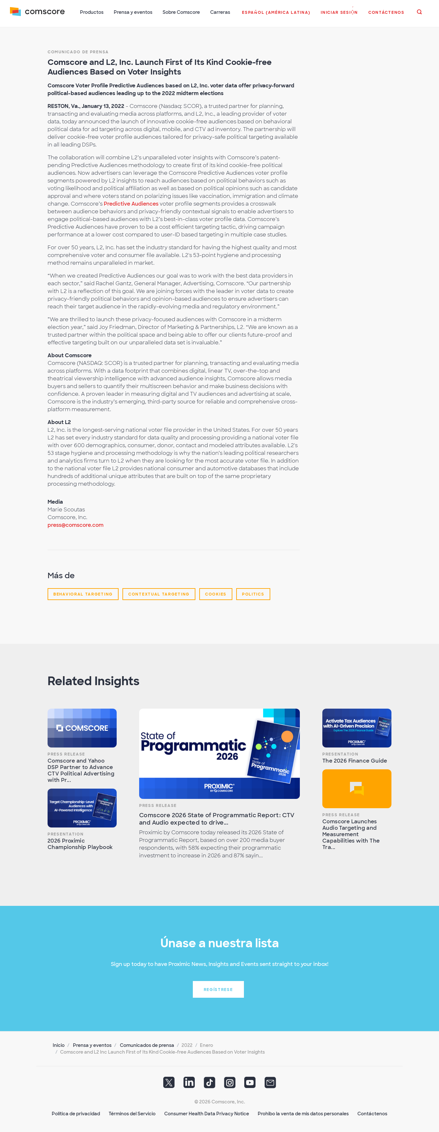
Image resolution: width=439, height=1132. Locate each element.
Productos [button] (92, 12)
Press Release (66, 753)
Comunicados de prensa (147, 1045)
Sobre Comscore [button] (181, 12)
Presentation (66, 833)
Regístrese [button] (218, 989)
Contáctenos (372, 1113)
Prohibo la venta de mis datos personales (303, 1113)
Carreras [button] (220, 12)
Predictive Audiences (131, 203)
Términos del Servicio (132, 1113)
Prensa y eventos (92, 1045)
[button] (276, 16)
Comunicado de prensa (78, 51)
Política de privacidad (76, 1113)
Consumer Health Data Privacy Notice (206, 1113)
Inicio (59, 1045)
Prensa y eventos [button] (133, 12)
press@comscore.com (75, 524)
